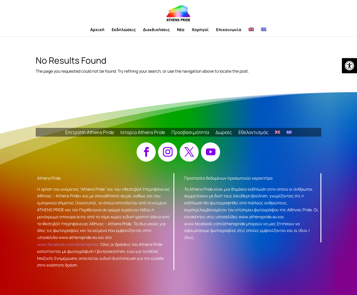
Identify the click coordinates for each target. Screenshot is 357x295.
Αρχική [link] (97, 30)
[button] (146, 152)
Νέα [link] (180, 30)
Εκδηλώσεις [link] (124, 30)
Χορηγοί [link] (200, 30)
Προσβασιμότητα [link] (190, 132)
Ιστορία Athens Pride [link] (142, 132)
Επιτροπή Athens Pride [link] (89, 132)
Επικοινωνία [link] (228, 30)
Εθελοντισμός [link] (253, 132)
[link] (349, 65)
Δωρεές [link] (223, 132)
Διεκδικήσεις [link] (156, 30)
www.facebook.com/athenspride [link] (67, 244)
